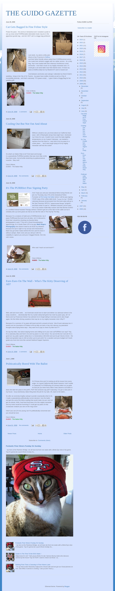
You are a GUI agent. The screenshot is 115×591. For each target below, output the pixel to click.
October (84, 96)
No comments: (24, 176)
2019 (81, 51)
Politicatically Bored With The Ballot (26, 363)
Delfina (47, 57)
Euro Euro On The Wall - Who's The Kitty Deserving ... (84, 162)
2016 (81, 60)
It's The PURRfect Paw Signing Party (27, 187)
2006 (81, 209)
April (83, 190)
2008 (81, 84)
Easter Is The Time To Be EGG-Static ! (28, 554)
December (84, 86)
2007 (81, 206)
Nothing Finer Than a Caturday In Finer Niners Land (33, 564)
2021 (81, 45)
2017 (81, 57)
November (84, 91)
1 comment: (23, 112)
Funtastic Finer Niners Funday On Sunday (23, 446)
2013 (81, 69)
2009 (81, 81)
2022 (81, 42)
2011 (81, 75)
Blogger (66, 586)
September (85, 100)
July (82, 108)
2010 (81, 78)
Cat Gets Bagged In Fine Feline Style (27, 26)
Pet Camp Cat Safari (47, 197)
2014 (81, 66)
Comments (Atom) (44, 440)
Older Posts (67, 433)
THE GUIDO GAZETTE (41, 13)
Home (40, 433)
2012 (81, 72)
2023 (81, 39)
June (83, 111)
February (84, 196)
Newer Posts (12, 433)
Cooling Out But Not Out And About (26, 123)
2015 (81, 63)
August (83, 105)
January (84, 200)
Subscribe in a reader (85, 28)
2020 (81, 48)
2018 (81, 54)
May (83, 187)
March (83, 193)
